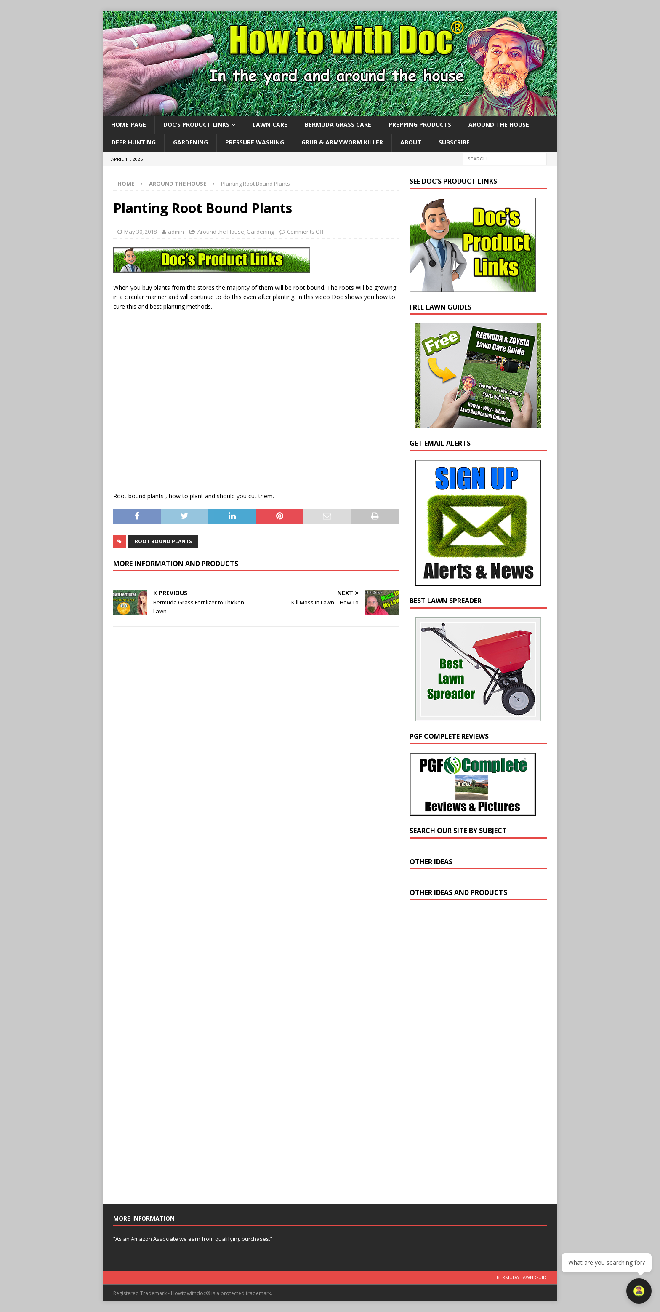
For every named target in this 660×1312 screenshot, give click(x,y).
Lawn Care (270, 124)
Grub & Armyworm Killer (342, 142)
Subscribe (454, 142)
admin (176, 231)
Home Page (128, 124)
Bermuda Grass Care (338, 124)
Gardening (190, 142)
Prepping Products (420, 124)
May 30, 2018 (140, 231)
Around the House (498, 124)
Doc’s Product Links (196, 124)
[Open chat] (639, 1291)
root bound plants (163, 541)
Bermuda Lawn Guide (523, 1277)
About (410, 142)
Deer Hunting (134, 142)
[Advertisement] (473, 1054)
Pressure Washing (254, 142)
